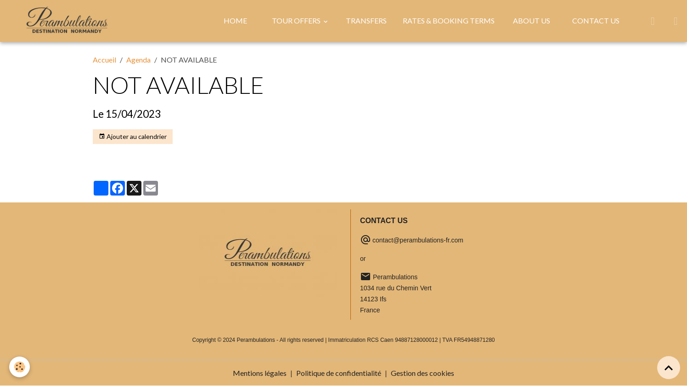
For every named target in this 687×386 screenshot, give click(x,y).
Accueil (104, 59)
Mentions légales (260, 373)
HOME (235, 20)
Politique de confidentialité (338, 373)
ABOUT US (531, 20)
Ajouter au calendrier (133, 137)
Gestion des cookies (422, 373)
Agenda (138, 59)
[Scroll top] (668, 367)
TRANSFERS (366, 20)
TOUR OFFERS (297, 20)
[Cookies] (19, 367)
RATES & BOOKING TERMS (449, 20)
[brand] (68, 20)
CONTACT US (595, 20)
